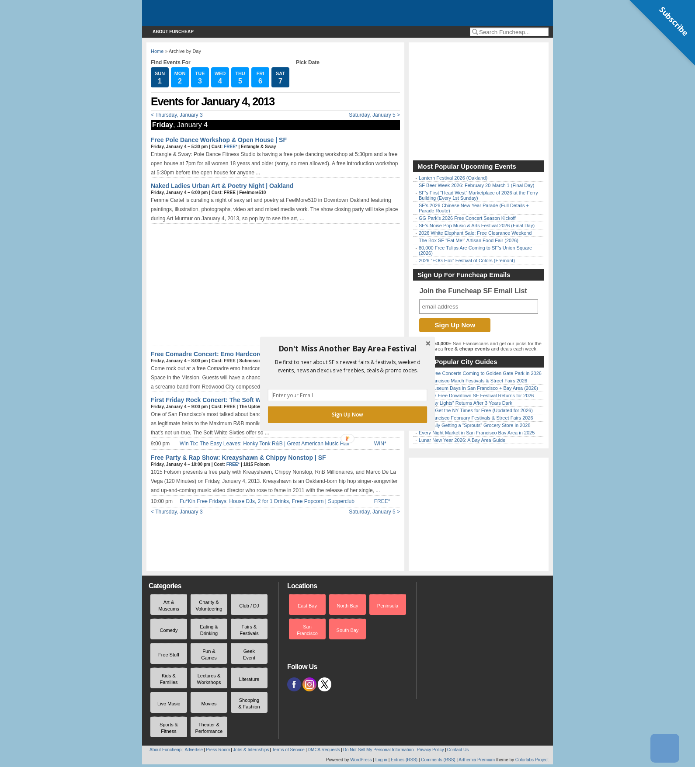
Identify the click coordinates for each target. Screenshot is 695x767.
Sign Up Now (347, 414)
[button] (347, 348)
